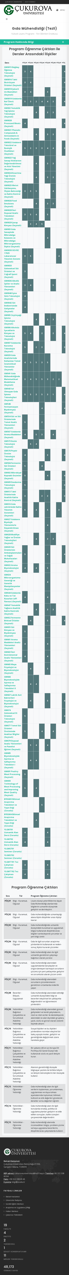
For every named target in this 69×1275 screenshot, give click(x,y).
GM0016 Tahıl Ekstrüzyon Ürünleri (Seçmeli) (13, 82)
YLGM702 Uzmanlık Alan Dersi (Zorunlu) (11, 842)
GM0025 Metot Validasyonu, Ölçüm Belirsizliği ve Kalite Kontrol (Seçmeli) (12, 191)
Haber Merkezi (12, 1211)
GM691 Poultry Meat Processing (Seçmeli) (12, 774)
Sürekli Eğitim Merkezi (15, 1204)
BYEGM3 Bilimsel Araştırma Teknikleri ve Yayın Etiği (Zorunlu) (12, 805)
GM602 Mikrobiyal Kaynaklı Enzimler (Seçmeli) (12, 475)
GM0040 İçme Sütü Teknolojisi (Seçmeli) (12, 296)
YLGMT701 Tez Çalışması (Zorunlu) (11, 865)
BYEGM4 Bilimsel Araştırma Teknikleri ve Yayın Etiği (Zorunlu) (12, 820)
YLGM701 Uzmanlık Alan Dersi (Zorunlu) (11, 832)
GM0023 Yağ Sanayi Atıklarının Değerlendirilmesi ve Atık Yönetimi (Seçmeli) (12, 163)
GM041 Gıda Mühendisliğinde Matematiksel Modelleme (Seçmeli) (12, 379)
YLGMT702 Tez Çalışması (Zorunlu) (11, 874)
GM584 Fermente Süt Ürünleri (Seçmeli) (12, 466)
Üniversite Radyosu (14, 1200)
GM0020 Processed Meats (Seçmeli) (12, 123)
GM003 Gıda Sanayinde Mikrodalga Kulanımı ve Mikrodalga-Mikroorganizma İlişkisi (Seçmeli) (12, 238)
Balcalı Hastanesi (13, 1196)
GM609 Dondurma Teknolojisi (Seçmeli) (12, 485)
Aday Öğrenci (30, 2)
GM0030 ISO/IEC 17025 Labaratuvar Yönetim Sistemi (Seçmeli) (12, 256)
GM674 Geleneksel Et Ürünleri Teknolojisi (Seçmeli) (10, 716)
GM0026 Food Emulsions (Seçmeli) (10, 203)
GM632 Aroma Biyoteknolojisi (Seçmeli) (11, 568)
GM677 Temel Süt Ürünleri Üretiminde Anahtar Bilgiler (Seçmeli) (12, 731)
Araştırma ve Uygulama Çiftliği (18, 1207)
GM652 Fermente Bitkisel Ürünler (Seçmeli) (12, 620)
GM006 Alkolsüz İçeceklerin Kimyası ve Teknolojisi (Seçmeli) (11, 333)
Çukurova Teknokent (14, 1215)
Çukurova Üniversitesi (13, 2)
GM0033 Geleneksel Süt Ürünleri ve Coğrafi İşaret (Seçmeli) (11, 271)
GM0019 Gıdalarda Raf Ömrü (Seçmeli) (13, 101)
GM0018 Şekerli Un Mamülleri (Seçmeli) (11, 92)
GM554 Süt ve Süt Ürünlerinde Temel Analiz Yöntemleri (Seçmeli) (12, 422)
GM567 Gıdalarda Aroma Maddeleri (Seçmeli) (12, 434)
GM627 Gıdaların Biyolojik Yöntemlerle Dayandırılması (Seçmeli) (12, 525)
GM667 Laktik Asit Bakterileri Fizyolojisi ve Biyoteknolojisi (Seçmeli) (13, 701)
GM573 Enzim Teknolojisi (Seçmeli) (10, 444)
